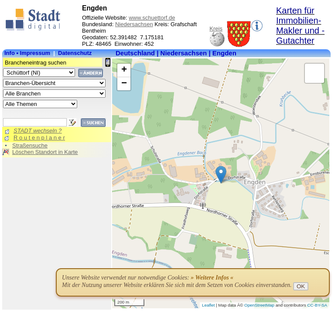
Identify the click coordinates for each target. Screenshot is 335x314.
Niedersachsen (134, 24)
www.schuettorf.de (152, 17)
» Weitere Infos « (212, 277)
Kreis (215, 28)
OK (301, 286)
